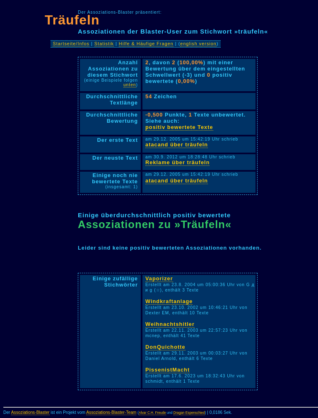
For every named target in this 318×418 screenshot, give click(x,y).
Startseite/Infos (71, 43)
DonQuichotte (165, 347)
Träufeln (72, 19)
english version (198, 43)
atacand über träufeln (176, 144)
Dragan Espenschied (189, 413)
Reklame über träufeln (177, 162)
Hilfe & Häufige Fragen (146, 43)
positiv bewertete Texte (179, 127)
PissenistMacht (167, 370)
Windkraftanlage (169, 301)
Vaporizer (159, 278)
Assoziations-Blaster (30, 412)
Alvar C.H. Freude (152, 413)
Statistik (104, 43)
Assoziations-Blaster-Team (111, 412)
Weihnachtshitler (170, 324)
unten (129, 85)
